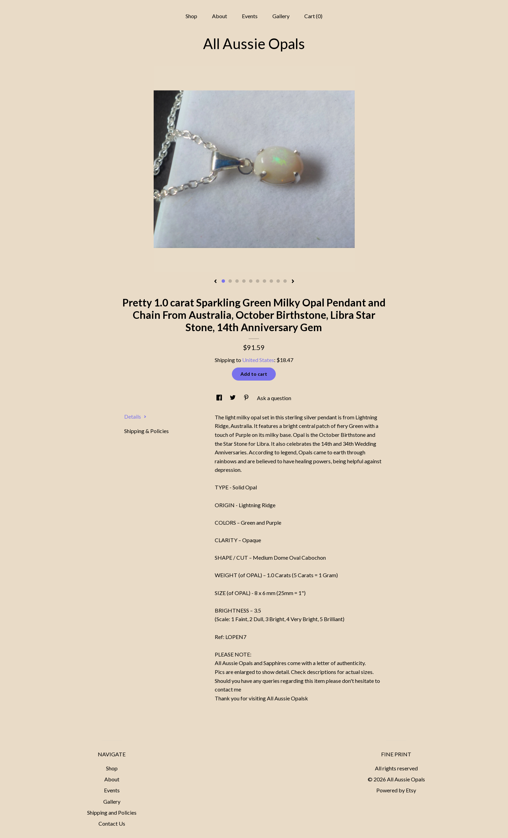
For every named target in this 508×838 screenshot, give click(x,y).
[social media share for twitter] (233, 398)
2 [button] (230, 281)
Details (135, 416)
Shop (191, 16)
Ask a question (274, 398)
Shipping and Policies (112, 812)
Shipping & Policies (146, 431)
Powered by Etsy (396, 790)
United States (258, 360)
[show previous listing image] (215, 281)
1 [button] (223, 281)
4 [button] (244, 281)
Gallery (281, 16)
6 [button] (257, 281)
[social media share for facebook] (219, 398)
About (219, 16)
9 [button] (278, 281)
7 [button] (264, 281)
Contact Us (111, 823)
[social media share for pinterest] (247, 398)
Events (250, 16)
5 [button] (250, 281)
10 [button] (285, 281)
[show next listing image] (293, 281)
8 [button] (271, 281)
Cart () (313, 16)
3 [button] (237, 281)
